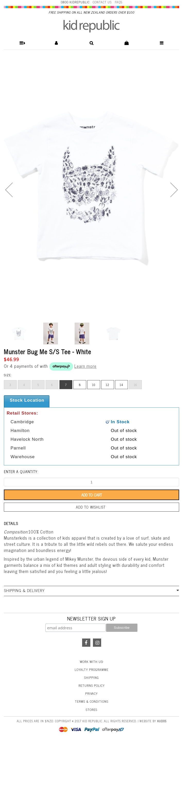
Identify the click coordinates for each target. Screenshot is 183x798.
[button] (21, 43)
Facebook (86, 643)
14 (121, 384)
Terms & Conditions (91, 701)
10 (93, 384)
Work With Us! (91, 661)
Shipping (91, 677)
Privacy (91, 693)
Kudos (162, 721)
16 (135, 384)
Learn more (85, 366)
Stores (91, 709)
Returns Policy (92, 685)
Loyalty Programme (91, 669)
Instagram (97, 643)
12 (107, 384)
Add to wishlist (91, 507)
